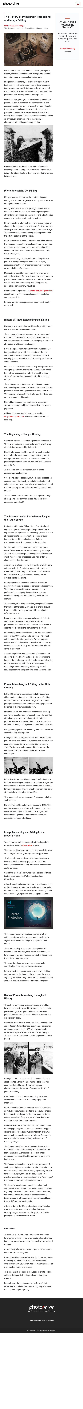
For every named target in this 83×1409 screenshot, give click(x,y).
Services (32, 1320)
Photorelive (27, 845)
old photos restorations (14, 416)
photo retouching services (41, 291)
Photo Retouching (16, 26)
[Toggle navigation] (78, 4)
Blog (6, 26)
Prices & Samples (43, 1320)
